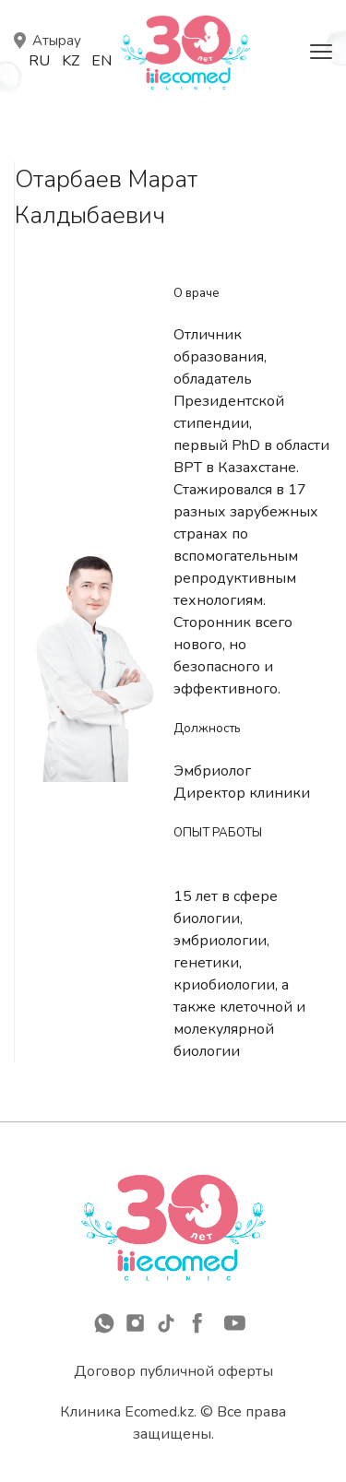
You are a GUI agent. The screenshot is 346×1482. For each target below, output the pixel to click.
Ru (39, 61)
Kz (70, 61)
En (101, 61)
